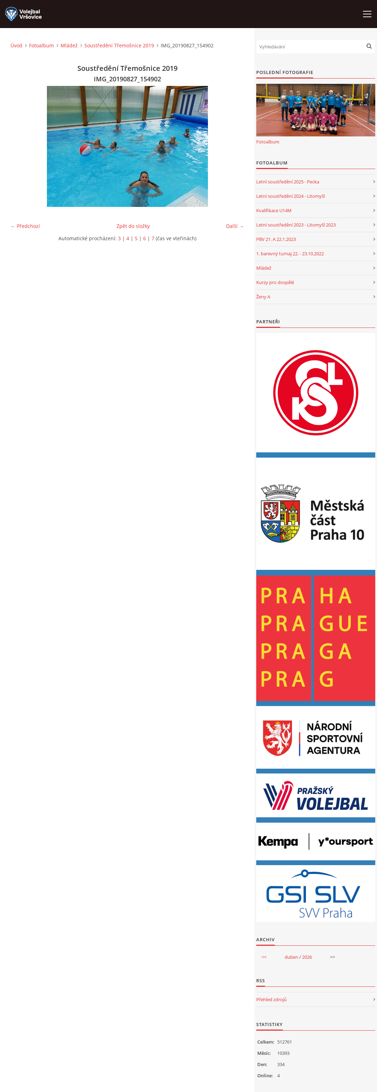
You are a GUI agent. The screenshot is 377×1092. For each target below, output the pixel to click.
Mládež (69, 45)
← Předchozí (25, 226)
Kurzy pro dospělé (275, 282)
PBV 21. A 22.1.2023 (276, 239)
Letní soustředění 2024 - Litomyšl (290, 196)
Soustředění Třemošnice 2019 (119, 45)
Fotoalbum (41, 45)
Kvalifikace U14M (274, 210)
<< (263, 957)
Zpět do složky (133, 226)
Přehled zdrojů (271, 999)
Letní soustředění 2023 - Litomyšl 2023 (296, 225)
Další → (235, 226)
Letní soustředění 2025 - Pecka (287, 181)
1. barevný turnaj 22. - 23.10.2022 (290, 253)
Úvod (16, 45)
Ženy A (263, 297)
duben (291, 957)
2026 (307, 957)
